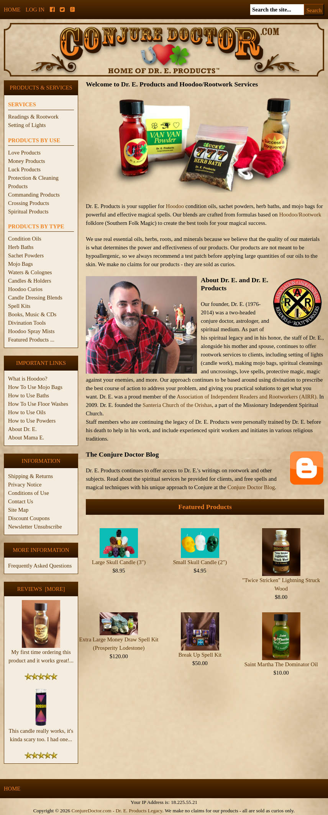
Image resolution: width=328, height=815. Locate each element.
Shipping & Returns (30, 476)
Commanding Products (34, 195)
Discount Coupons (29, 518)
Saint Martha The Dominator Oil (281, 664)
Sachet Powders (26, 255)
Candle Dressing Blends (35, 297)
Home (12, 10)
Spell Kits (19, 306)
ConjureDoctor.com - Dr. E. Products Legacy (116, 810)
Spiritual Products (28, 211)
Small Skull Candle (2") (200, 562)
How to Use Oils (27, 412)
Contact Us (20, 501)
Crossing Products (28, 203)
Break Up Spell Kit (199, 655)
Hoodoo (175, 206)
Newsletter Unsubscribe (35, 527)
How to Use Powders (32, 421)
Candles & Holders (29, 281)
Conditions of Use (28, 493)
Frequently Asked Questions (40, 566)
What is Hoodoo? (28, 379)
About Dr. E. (22, 429)
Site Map (18, 510)
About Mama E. (26, 437)
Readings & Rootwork (33, 117)
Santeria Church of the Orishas (177, 405)
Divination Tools (27, 323)
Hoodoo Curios (25, 289)
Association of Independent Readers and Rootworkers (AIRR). (248, 397)
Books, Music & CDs (32, 314)
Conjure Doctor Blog (251, 487)
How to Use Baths (28, 395)
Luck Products (24, 169)
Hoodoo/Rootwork (300, 214)
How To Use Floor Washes (38, 404)
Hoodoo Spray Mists (31, 331)
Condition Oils (24, 239)
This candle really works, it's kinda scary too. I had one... (41, 732)
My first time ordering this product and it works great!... (41, 653)
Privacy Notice (25, 485)
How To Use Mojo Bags (35, 387)
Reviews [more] (41, 589)
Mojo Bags (20, 264)
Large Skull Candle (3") (119, 562)
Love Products (24, 153)
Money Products (26, 161)
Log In (35, 10)
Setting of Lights (27, 125)
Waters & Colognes (30, 272)
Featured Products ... (31, 340)
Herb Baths (20, 247)
